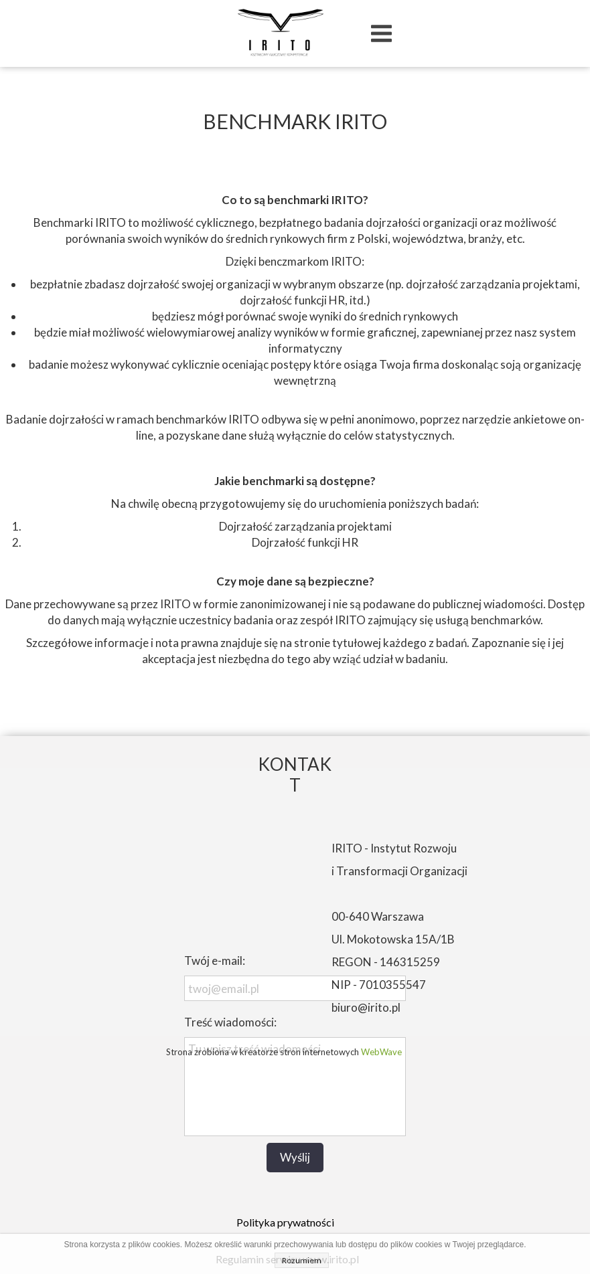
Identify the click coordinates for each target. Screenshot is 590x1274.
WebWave (381, 1051)
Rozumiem (301, 1260)
